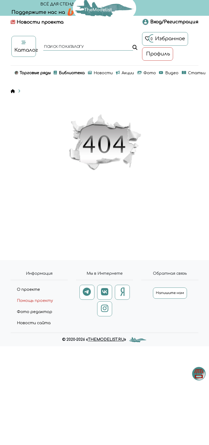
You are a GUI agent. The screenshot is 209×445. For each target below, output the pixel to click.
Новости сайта (34, 323)
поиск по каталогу (63, 47)
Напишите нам (170, 293)
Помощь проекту (35, 301)
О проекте (28, 290)
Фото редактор (34, 312)
